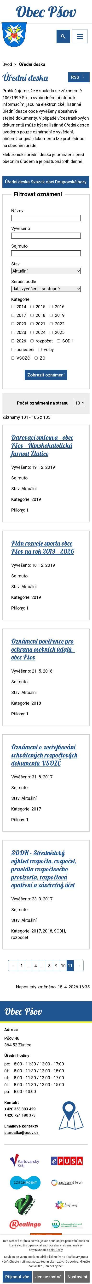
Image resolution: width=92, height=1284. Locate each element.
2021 (40, 323)
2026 (21, 340)
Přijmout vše (17, 1276)
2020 (21, 323)
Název (17, 210)
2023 (21, 332)
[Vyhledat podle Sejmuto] (46, 253)
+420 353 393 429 (19, 1109)
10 (63, 965)
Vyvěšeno (20, 228)
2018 (40, 315)
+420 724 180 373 (19, 1115)
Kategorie (20, 299)
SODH (68, 340)
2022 (59, 323)
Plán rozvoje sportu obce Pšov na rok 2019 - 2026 (42, 547)
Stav (15, 263)
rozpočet (44, 340)
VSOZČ (23, 358)
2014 (21, 306)
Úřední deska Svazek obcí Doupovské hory (45, 181)
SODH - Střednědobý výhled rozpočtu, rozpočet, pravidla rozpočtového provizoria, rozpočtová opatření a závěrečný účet (43, 869)
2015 (40, 306)
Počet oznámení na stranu (43, 402)
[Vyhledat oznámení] (46, 375)
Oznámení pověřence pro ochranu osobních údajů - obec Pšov (43, 649)
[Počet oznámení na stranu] (79, 403)
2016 (59, 306)
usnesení (25, 349)
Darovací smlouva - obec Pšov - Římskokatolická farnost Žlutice (42, 445)
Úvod (7, 64)
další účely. (56, 1250)
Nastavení (77, 1276)
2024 (40, 332)
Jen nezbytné (48, 1276)
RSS (79, 77)
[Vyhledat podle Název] (46, 218)
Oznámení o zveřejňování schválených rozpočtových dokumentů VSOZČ (44, 755)
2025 (59, 332)
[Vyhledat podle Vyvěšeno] (46, 236)
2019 (59, 315)
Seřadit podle (23, 281)
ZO (42, 358)
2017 (21, 315)
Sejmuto (19, 246)
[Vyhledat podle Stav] (46, 271)
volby (49, 349)
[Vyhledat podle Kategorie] (12, 306)
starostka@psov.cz (21, 1132)
